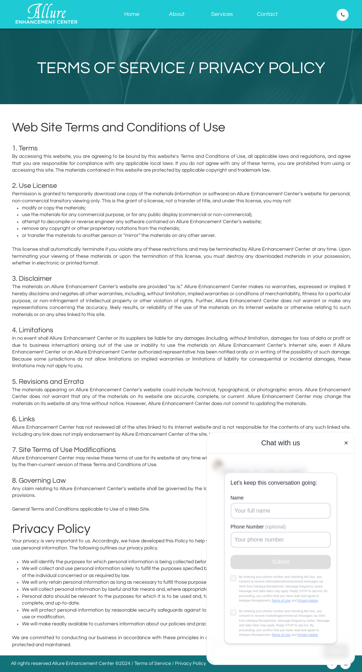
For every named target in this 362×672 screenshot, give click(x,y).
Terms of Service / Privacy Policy (170, 663)
